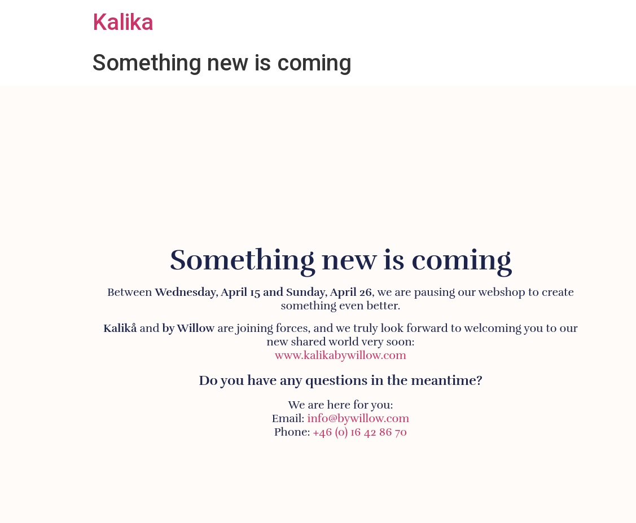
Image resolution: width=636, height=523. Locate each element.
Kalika (123, 22)
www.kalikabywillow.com (340, 355)
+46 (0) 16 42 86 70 (360, 432)
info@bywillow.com (359, 418)
